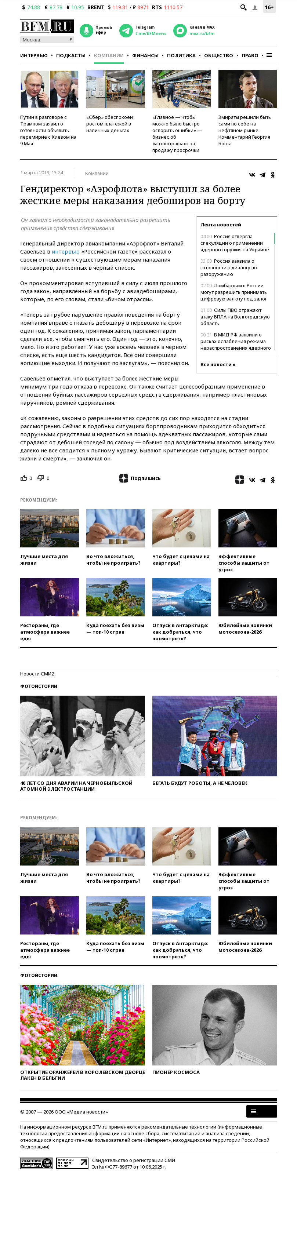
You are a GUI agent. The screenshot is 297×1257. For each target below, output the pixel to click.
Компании (109, 55)
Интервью (34, 55)
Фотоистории (38, 686)
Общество (218, 55)
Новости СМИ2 (37, 673)
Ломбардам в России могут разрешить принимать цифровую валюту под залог (233, 292)
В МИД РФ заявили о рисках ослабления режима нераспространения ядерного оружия (235, 344)
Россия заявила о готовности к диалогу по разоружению (228, 267)
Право (250, 55)
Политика (181, 55)
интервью (66, 251)
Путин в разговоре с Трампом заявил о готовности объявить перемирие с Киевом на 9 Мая (48, 130)
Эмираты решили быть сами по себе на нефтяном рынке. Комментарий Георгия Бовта (244, 130)
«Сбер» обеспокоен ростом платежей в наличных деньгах (109, 124)
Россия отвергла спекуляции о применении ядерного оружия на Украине (234, 243)
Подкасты (71, 55)
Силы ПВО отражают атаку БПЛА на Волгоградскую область (235, 317)
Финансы (145, 55)
